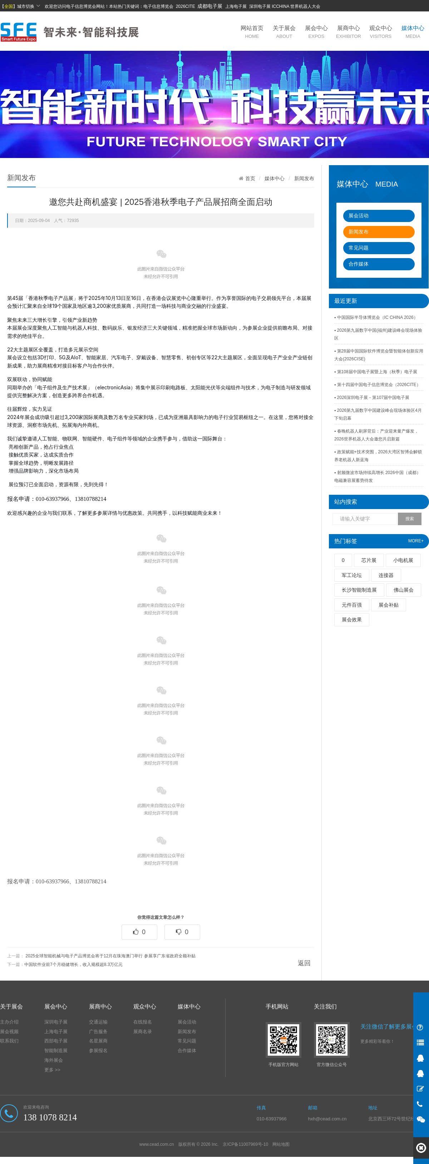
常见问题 (359, 248)
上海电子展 (56, 1031)
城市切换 (28, 5)
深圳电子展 (56, 1022)
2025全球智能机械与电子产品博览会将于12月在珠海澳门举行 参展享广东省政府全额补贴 (110, 955)
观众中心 (381, 32)
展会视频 (9, 1031)
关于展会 (284, 32)
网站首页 (252, 32)
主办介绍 (9, 1022)
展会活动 (359, 215)
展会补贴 (389, 605)
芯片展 (368, 560)
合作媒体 (359, 264)
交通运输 (98, 1022)
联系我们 (9, 1041)
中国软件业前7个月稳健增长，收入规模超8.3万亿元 (73, 964)
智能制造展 (56, 1050)
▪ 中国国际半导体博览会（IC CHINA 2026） (376, 317)
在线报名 (142, 1022)
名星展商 (98, 1041)
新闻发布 (359, 232)
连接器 (386, 575)
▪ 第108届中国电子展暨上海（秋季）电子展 (375, 371)
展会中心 (316, 32)
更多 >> (52, 1069)
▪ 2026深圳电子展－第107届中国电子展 (371, 397)
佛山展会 (404, 590)
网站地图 (281, 1144)
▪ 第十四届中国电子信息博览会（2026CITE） (377, 384)
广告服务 (98, 1031)
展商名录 (142, 1031)
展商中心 (348, 32)
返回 (304, 963)
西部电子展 (56, 1041)
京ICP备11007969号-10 (245, 1144)
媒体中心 (413, 32)
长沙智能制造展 (359, 590)
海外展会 (53, 1060)
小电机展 (403, 560)
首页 (250, 178)
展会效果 (352, 619)
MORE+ (416, 540)
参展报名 (98, 1050)
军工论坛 (352, 575)
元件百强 (352, 605)
